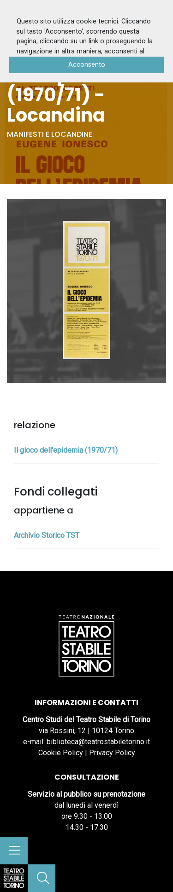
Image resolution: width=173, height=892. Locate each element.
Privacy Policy (112, 752)
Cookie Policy (60, 752)
